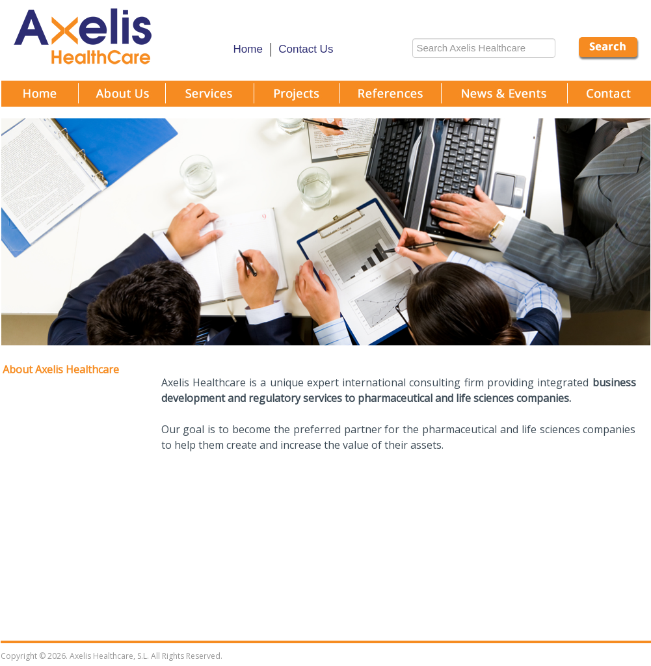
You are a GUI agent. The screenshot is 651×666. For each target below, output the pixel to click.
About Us (122, 99)
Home (248, 49)
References (391, 99)
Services (210, 99)
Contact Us (305, 49)
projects (298, 99)
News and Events (505, 99)
